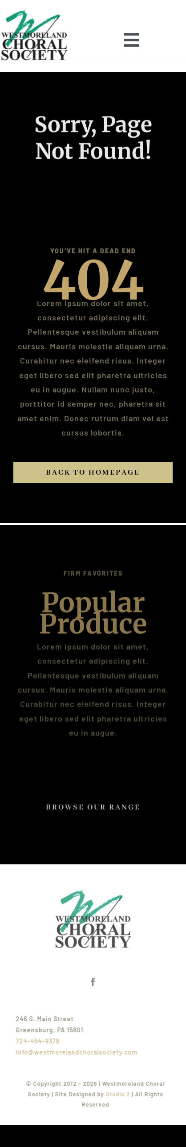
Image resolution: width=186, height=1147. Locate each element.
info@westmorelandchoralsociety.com (79, 1052)
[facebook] (93, 980)
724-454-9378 (39, 1041)
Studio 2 (120, 1094)
